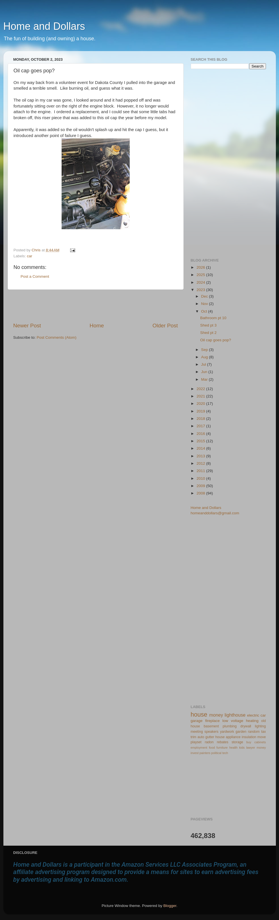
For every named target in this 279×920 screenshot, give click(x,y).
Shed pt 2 (208, 332)
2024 (201, 282)
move (261, 737)
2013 (201, 456)
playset (196, 742)
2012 (201, 463)
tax (263, 732)
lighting (260, 726)
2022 (201, 389)
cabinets (260, 742)
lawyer (250, 747)
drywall (245, 726)
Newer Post (27, 326)
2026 (201, 267)
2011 (201, 471)
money (216, 714)
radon (209, 742)
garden (241, 732)
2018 (201, 418)
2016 (201, 433)
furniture (222, 747)
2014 (201, 448)
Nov (205, 304)
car (29, 256)
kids (242, 747)
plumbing (229, 726)
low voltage (233, 721)
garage (197, 721)
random (254, 732)
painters (205, 753)
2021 (201, 396)
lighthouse (235, 714)
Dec (205, 296)
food (212, 747)
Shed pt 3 (208, 325)
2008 (201, 493)
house (199, 714)
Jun (205, 372)
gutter (209, 737)
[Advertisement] (95, 305)
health (233, 747)
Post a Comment (35, 276)
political (216, 753)
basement (211, 726)
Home (97, 326)
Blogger (170, 906)
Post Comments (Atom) (56, 337)
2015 (201, 441)
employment (199, 747)
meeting (197, 732)
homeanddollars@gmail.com (215, 513)
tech (225, 753)
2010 (201, 478)
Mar (205, 379)
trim (193, 737)
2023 (201, 290)
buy (248, 742)
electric (253, 715)
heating (252, 721)
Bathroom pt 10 (213, 318)
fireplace (212, 721)
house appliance (227, 737)
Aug (205, 357)
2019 (201, 411)
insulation (249, 737)
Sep (205, 350)
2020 (201, 403)
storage (237, 742)
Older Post (165, 326)
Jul (204, 364)
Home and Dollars (44, 26)
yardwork (227, 732)
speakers (211, 732)
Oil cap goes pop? (215, 340)
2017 (201, 426)
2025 (201, 275)
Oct (204, 311)
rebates (222, 742)
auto (201, 737)
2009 (201, 486)
